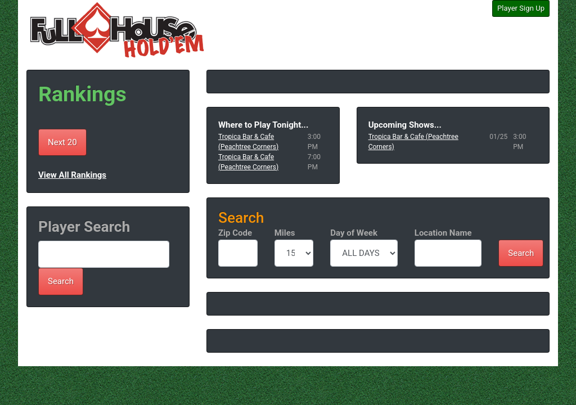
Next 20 (62, 142)
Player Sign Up (520, 8)
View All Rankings (72, 175)
